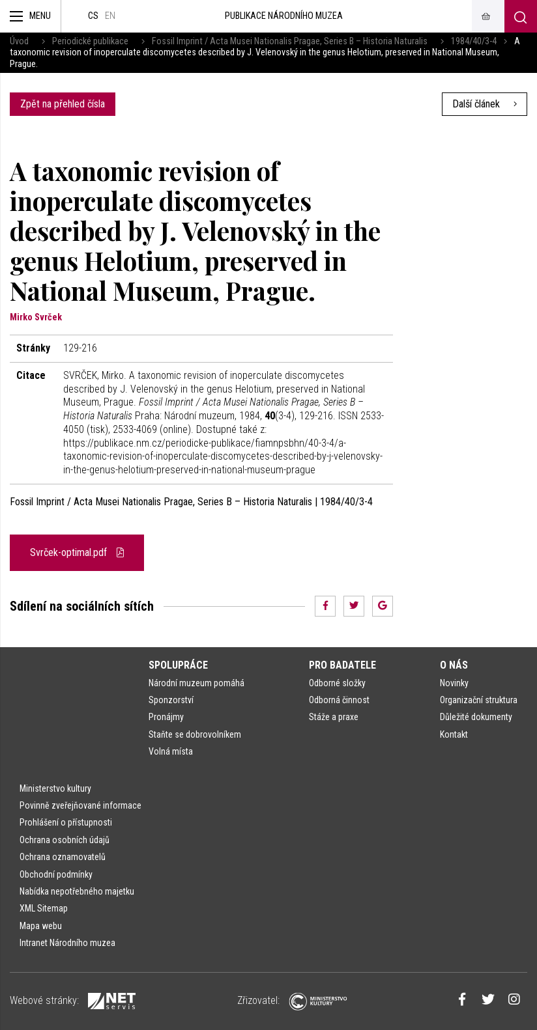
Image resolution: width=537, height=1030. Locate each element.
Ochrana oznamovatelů (63, 857)
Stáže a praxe (333, 717)
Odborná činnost (339, 700)
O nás (454, 665)
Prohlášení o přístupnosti (66, 822)
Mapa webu (41, 926)
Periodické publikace (90, 41)
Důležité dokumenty (476, 717)
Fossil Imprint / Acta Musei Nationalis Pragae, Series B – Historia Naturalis (290, 41)
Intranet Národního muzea (67, 943)
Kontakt (454, 734)
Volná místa (171, 751)
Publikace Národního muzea (284, 15)
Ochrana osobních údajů (64, 840)
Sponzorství (171, 700)
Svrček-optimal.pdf (77, 552)
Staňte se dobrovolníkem (195, 734)
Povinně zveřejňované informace (80, 805)
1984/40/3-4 (474, 41)
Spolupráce (178, 665)
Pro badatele (342, 665)
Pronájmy (166, 717)
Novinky (454, 683)
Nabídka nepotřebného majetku (77, 891)
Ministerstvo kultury (55, 788)
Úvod (19, 41)
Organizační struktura (478, 700)
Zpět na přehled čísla (62, 104)
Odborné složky (337, 683)
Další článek (484, 104)
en (110, 15)
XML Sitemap (44, 908)
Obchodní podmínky (56, 874)
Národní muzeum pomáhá (196, 683)
